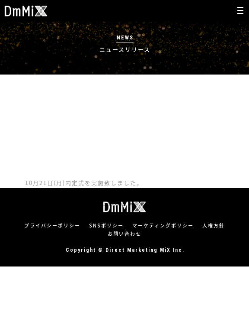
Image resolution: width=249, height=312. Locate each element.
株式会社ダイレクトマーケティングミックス (26, 11)
